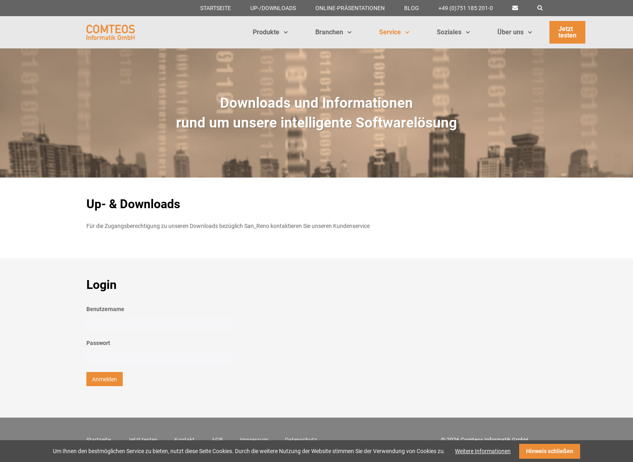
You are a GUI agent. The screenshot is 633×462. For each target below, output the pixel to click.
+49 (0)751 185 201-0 (465, 8)
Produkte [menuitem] (270, 32)
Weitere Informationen (483, 451)
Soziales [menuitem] (453, 32)
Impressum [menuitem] (254, 440)
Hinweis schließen (549, 451)
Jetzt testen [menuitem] (567, 32)
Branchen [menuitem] (333, 32)
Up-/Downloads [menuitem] (273, 8)
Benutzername (105, 309)
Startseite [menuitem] (215, 8)
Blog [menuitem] (411, 8)
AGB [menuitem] (217, 440)
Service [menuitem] (394, 32)
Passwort (98, 343)
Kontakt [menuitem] (184, 440)
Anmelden (104, 379)
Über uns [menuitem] (514, 32)
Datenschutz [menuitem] (301, 440)
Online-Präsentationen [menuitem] (350, 8)
